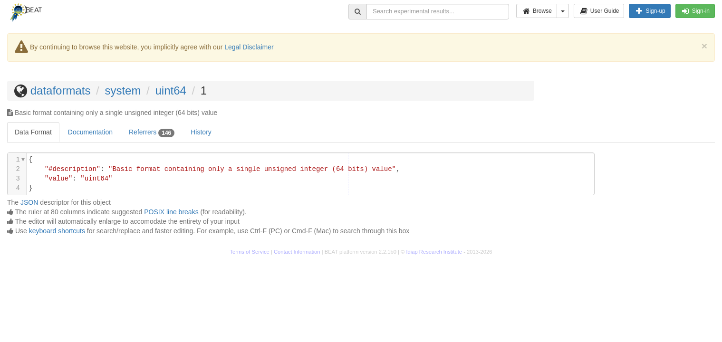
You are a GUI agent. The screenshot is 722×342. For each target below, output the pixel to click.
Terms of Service (250, 252)
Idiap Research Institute (434, 252)
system (123, 90)
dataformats (60, 90)
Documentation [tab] (90, 132)
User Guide (599, 11)
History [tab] (201, 132)
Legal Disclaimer (248, 47)
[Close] (704, 46)
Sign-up (649, 11)
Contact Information (297, 252)
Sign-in (695, 11)
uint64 (170, 90)
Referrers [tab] (151, 132)
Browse (536, 11)
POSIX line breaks (171, 212)
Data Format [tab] (33, 132)
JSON (29, 202)
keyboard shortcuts (57, 231)
